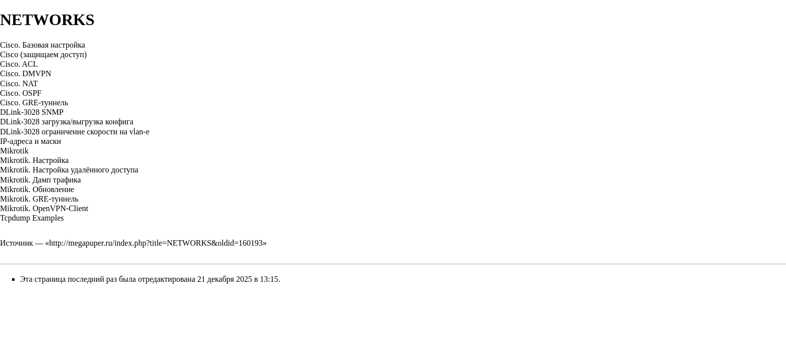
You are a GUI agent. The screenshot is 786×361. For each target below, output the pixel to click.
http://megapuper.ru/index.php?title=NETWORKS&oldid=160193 (156, 243)
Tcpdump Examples (32, 218)
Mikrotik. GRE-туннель (39, 199)
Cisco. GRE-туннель (34, 102)
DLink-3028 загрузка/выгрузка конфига (66, 121)
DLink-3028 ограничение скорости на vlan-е (74, 131)
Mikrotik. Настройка (34, 160)
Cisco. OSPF (21, 93)
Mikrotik (14, 150)
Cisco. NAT (19, 83)
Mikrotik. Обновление (37, 189)
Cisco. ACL (19, 64)
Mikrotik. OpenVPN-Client (44, 208)
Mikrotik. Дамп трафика (40, 179)
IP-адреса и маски (30, 141)
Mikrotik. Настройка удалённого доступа (69, 169)
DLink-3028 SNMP (32, 112)
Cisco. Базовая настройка (42, 45)
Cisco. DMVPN (25, 73)
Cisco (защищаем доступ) (43, 54)
